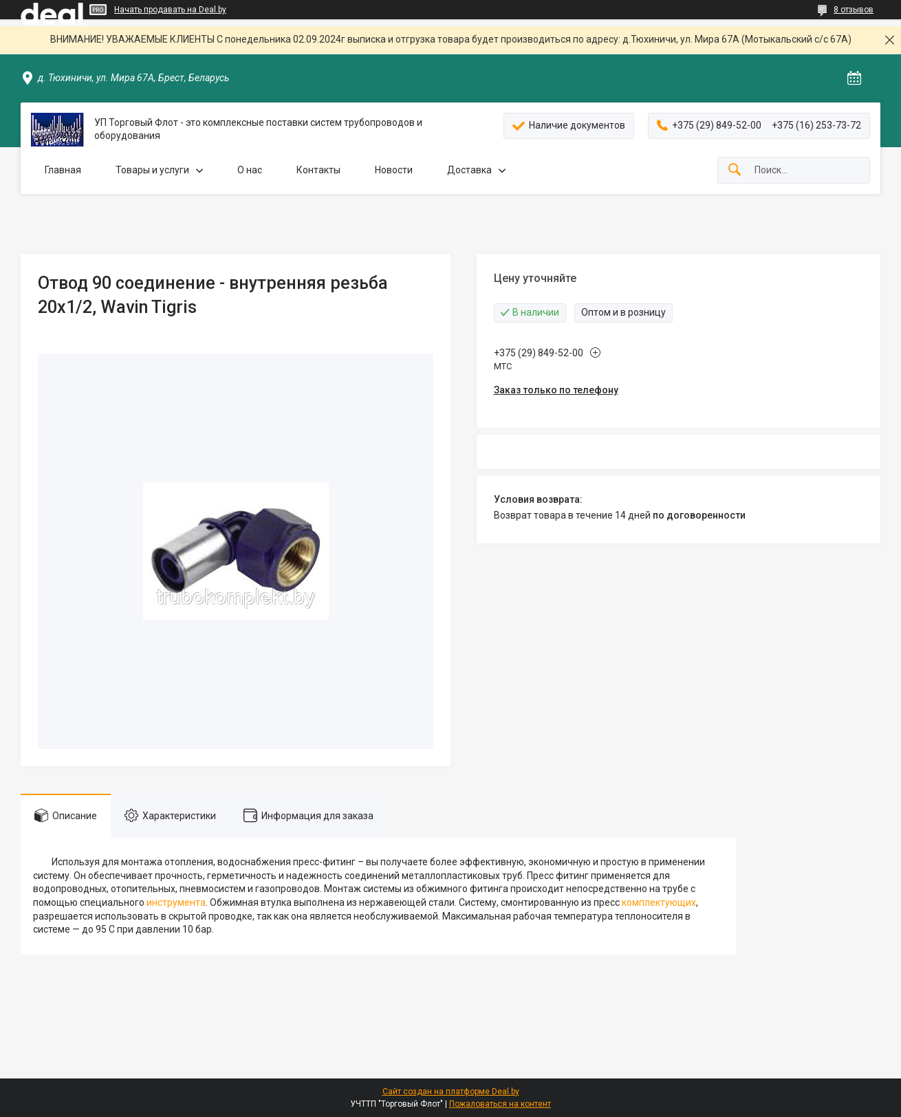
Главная (63, 169)
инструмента (176, 902)
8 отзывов (853, 9)
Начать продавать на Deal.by (170, 9)
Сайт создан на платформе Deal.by (450, 1091)
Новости (394, 169)
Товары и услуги (152, 169)
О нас (249, 169)
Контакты (318, 169)
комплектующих (659, 902)
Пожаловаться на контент (500, 1104)
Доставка (469, 169)
